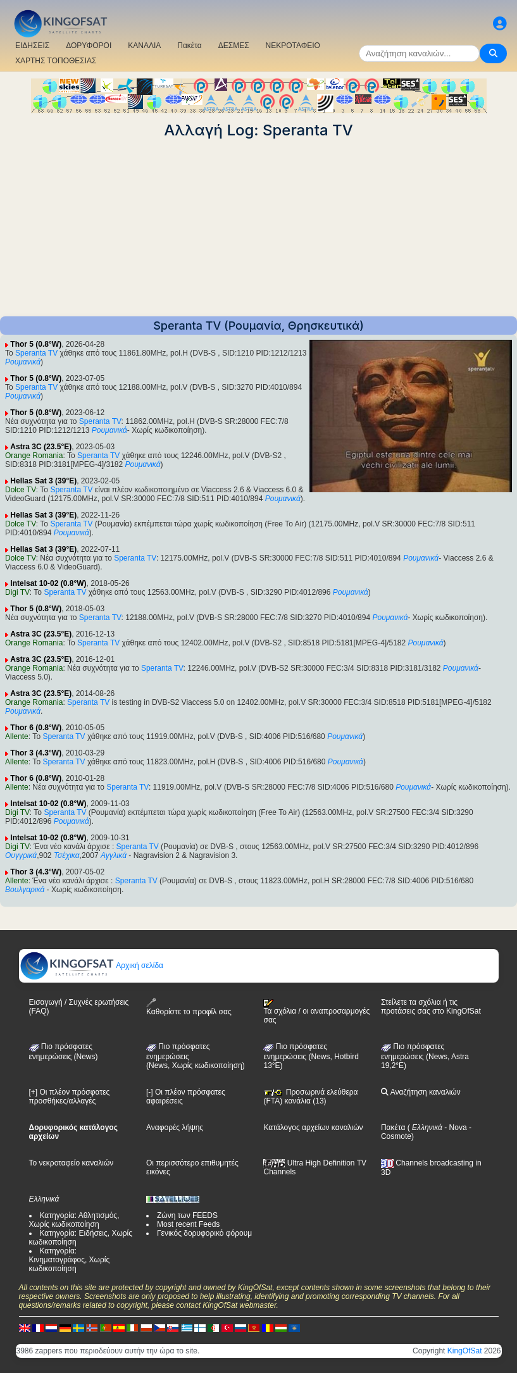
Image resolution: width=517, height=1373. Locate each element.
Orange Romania (34, 455)
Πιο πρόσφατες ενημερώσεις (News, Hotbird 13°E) (310, 1056)
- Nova (454, 1127)
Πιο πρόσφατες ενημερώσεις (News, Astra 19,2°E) (425, 1056)
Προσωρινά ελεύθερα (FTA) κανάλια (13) (310, 1096)
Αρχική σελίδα (92, 965)
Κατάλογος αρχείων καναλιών (313, 1127)
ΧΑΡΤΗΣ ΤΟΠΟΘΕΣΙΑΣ (56, 60)
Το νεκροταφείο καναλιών (71, 1163)
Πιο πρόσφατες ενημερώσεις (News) (63, 1051)
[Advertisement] (258, 227)
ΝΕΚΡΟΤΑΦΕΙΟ (293, 45)
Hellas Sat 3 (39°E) (43, 480)
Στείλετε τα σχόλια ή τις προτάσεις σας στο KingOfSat (431, 1007)
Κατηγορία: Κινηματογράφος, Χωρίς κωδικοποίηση (69, 1259)
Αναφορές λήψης (174, 1127)
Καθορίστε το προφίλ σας (189, 1007)
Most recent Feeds (188, 1224)
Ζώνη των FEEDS (187, 1215)
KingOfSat (464, 1350)
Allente (16, 736)
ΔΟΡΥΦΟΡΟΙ (88, 45)
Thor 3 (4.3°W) (35, 753)
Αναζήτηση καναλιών (421, 1092)
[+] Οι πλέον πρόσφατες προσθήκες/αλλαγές (69, 1096)
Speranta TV (36, 353)
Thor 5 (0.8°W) (35, 344)
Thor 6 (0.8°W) (35, 727)
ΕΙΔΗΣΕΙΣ (32, 45)
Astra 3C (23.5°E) (41, 446)
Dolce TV (20, 489)
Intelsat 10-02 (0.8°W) (48, 583)
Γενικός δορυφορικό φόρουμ (204, 1233)
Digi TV (17, 592)
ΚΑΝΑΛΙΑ (144, 45)
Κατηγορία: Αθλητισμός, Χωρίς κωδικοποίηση (74, 1220)
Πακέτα (189, 45)
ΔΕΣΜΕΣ (233, 45)
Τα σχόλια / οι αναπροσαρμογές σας (316, 1011)
